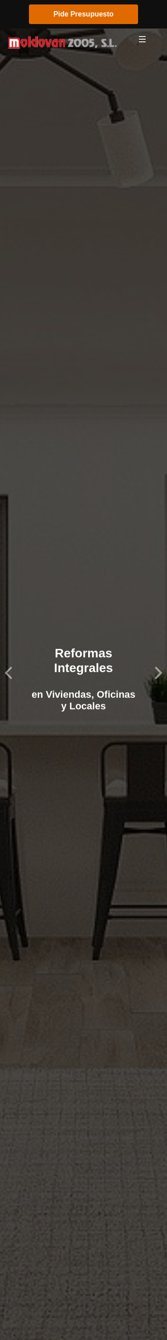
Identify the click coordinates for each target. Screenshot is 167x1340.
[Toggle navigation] (142, 41)
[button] (8, 670)
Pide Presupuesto (83, 14)
